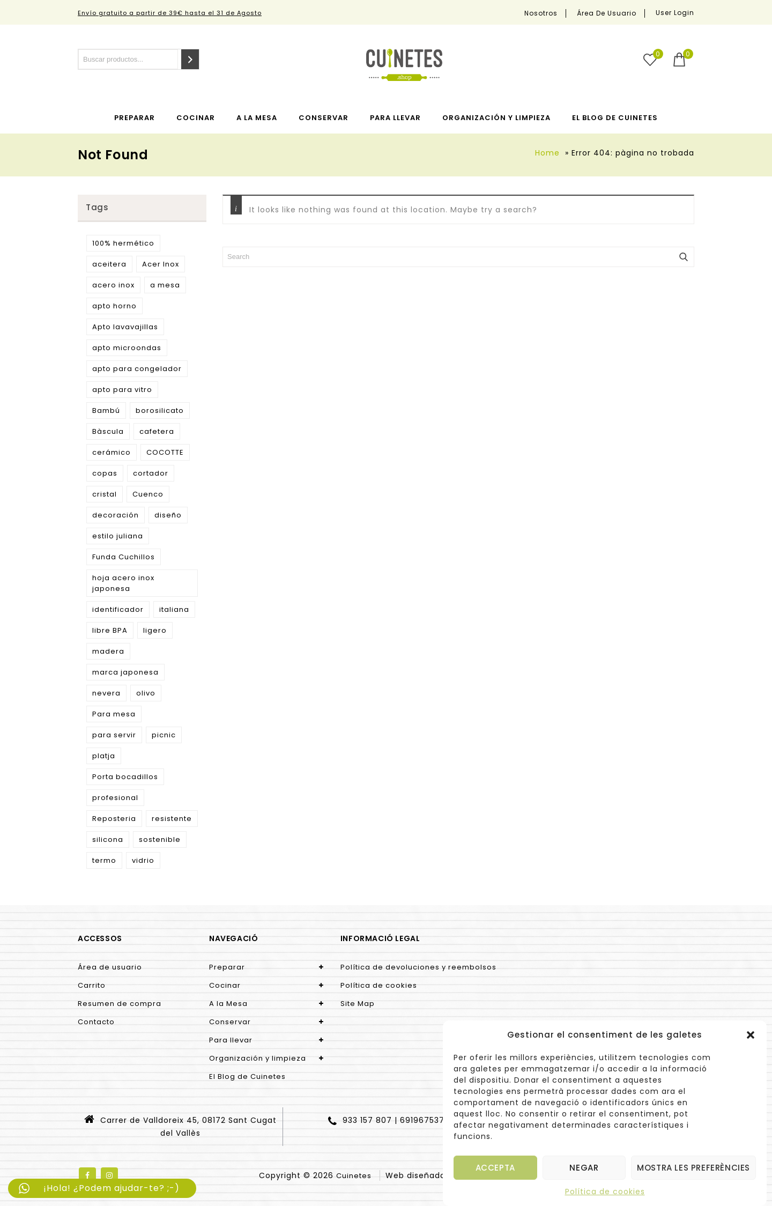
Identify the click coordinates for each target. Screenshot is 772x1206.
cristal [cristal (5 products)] (104, 494)
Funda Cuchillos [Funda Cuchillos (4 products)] (123, 557)
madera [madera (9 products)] (108, 651)
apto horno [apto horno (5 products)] (114, 306)
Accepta (495, 1167)
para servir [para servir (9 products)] (114, 735)
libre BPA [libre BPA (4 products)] (110, 630)
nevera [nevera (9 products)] (106, 693)
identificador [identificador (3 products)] (118, 609)
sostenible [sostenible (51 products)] (160, 839)
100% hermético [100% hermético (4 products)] (123, 243)
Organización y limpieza (496, 118)
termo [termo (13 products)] (104, 860)
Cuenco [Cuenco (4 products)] (148, 494)
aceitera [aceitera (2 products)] (109, 264)
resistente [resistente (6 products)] (172, 818)
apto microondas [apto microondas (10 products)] (126, 348)
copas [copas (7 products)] (104, 473)
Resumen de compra (119, 1003)
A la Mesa (256, 118)
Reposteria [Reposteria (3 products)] (114, 818)
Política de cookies (605, 1191)
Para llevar (395, 118)
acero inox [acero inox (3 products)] (113, 285)
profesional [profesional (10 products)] (115, 798)
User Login (675, 12)
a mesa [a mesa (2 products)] (165, 285)
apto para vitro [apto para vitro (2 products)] (122, 389)
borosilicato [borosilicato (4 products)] (160, 410)
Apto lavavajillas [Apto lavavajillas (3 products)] (125, 327)
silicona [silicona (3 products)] (107, 839)
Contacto (96, 1022)
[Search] (190, 59)
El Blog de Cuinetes (615, 118)
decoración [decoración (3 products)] (115, 515)
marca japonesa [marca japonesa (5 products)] (125, 672)
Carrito (92, 985)
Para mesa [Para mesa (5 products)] (114, 714)
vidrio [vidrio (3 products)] (143, 860)
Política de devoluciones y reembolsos (418, 967)
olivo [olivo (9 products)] (145, 693)
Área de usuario (606, 13)
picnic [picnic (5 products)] (164, 735)
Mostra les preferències (693, 1167)
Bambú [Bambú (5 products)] (106, 410)
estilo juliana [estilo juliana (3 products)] (117, 536)
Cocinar (195, 118)
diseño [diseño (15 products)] (168, 515)
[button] (750, 1035)
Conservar (323, 118)
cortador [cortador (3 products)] (150, 473)
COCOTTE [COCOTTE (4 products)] (165, 452)
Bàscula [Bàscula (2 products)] (108, 431)
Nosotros (541, 13)
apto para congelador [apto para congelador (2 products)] (137, 369)
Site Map (357, 1003)
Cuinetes (354, 1176)
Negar (583, 1167)
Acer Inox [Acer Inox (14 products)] (160, 264)
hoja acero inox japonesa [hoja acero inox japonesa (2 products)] (123, 583)
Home (547, 152)
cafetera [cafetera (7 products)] (156, 431)
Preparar (134, 118)
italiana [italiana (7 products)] (174, 609)
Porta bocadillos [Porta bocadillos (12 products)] (125, 777)
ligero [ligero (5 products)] (155, 630)
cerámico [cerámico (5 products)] (111, 452)
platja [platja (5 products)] (103, 756)
